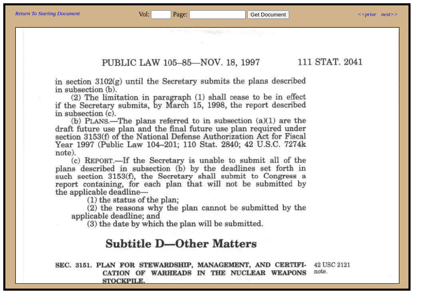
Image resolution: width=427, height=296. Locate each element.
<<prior (366, 14)
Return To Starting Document (47, 13)
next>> (389, 14)
